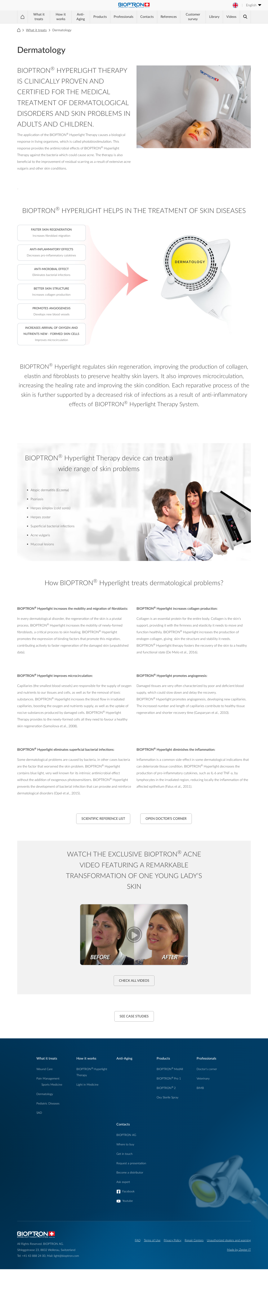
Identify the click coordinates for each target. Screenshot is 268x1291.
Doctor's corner (207, 1069)
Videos (231, 16)
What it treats (39, 17)
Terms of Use (152, 1240)
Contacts (147, 16)
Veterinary (203, 1078)
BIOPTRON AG (126, 1135)
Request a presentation (131, 1163)
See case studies (134, 1016)
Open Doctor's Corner (166, 818)
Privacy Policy (172, 1240)
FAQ (137, 1240)
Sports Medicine (51, 1084)
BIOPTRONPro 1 (169, 1078)
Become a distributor (129, 1172)
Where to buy (125, 1144)
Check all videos (134, 980)
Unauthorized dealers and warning (229, 1240)
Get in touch (124, 1153)
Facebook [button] (128, 1191)
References (169, 16)
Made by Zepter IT (239, 1249)
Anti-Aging (80, 17)
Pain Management (47, 1078)
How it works (61, 17)
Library (214, 16)
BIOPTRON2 (166, 1088)
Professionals (123, 16)
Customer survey (193, 17)
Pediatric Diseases (47, 1103)
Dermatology (44, 1094)
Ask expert (123, 1182)
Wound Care (44, 1069)
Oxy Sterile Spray (167, 1097)
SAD (39, 1112)
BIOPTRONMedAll (170, 1069)
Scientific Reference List (103, 818)
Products (100, 16)
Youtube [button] (127, 1200)
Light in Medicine (87, 1084)
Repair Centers (194, 1240)
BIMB (200, 1088)
